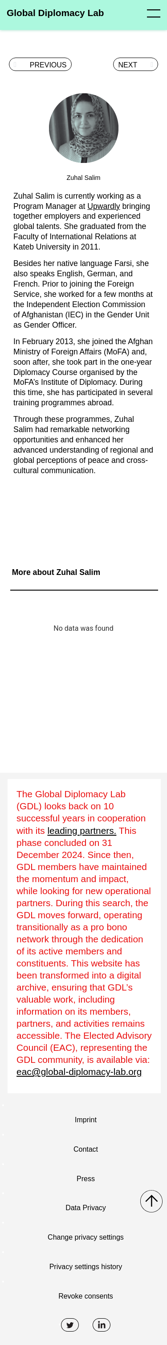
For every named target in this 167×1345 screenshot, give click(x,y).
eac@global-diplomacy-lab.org (79, 1071)
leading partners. (81, 830)
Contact (85, 1149)
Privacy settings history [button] (85, 1266)
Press (86, 1179)
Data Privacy (85, 1208)
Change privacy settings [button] (86, 1237)
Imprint (86, 1120)
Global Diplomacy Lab (55, 13)
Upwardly (103, 206)
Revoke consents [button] (85, 1296)
